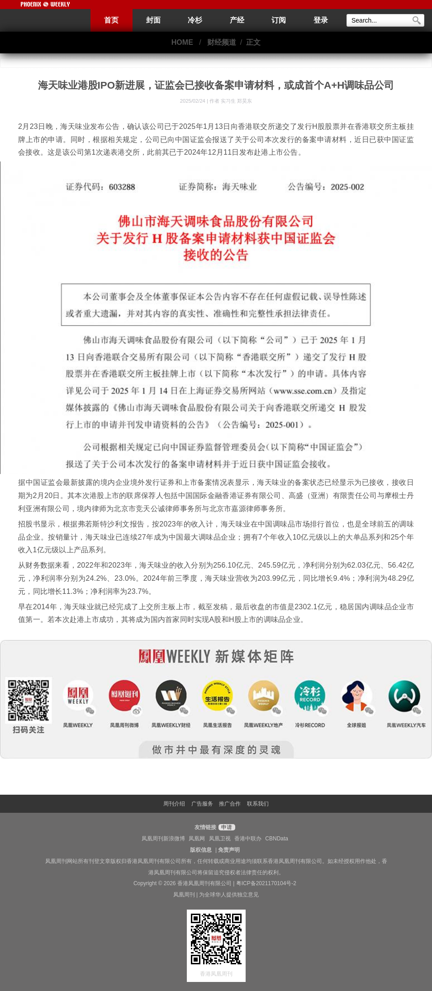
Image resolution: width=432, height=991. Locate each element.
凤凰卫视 (220, 838)
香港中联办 (247, 838)
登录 (320, 20)
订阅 (278, 20)
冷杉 (195, 20)
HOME (182, 42)
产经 (237, 20)
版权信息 (201, 850)
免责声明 (229, 850)
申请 (225, 827)
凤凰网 (197, 838)
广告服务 (202, 804)
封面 (153, 20)
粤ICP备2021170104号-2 (266, 883)
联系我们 (258, 804)
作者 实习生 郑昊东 (230, 101)
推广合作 (230, 804)
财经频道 (221, 42)
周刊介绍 (174, 804)
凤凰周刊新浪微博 (163, 838)
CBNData (276, 838)
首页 (111, 20)
